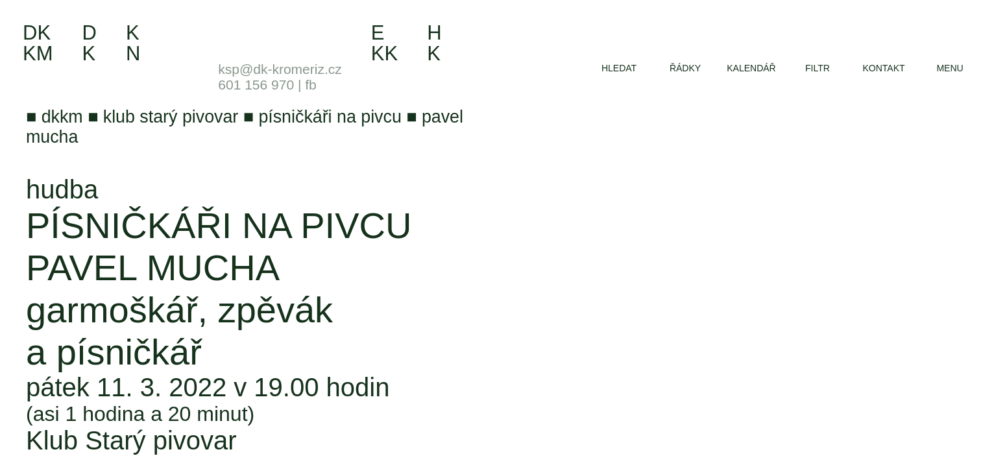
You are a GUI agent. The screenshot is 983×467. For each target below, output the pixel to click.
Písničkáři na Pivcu (218, 225)
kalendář (751, 68)
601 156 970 (256, 84)
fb (311, 84)
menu (949, 68)
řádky (685, 68)
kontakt (883, 68)
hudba (62, 189)
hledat (619, 68)
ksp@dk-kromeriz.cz (280, 69)
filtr (817, 68)
